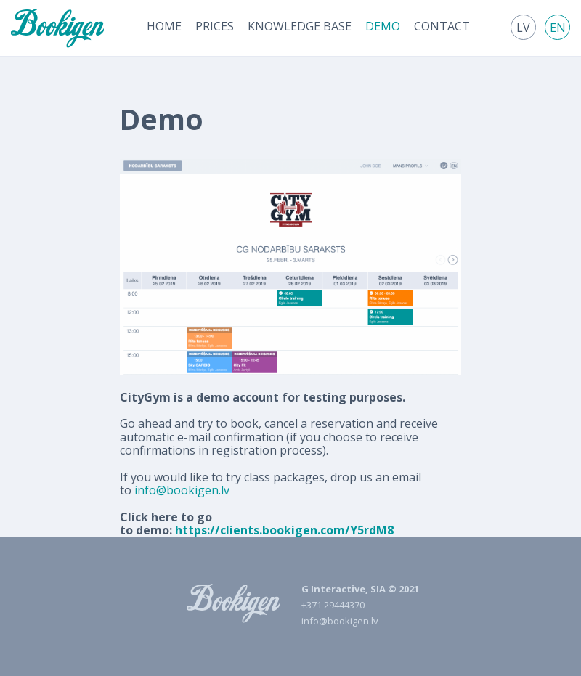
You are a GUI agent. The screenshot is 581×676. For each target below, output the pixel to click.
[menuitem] (164, 26)
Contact (442, 26)
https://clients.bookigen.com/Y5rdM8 (284, 530)
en (558, 28)
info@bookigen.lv (181, 490)
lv (523, 28)
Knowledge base (300, 26)
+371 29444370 (333, 604)
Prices (214, 26)
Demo (382, 26)
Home (164, 26)
